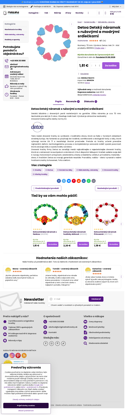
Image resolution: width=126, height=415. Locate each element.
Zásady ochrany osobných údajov (68, 405)
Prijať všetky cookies (26, 405)
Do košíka (110, 65)
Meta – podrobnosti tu (30, 387)
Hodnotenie (83, 40)
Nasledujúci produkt (108, 188)
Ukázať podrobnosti (26, 411)
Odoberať (96, 299)
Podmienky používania (92, 405)
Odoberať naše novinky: (34, 303)
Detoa (87, 83)
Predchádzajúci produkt (46, 188)
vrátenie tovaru (99, 95)
